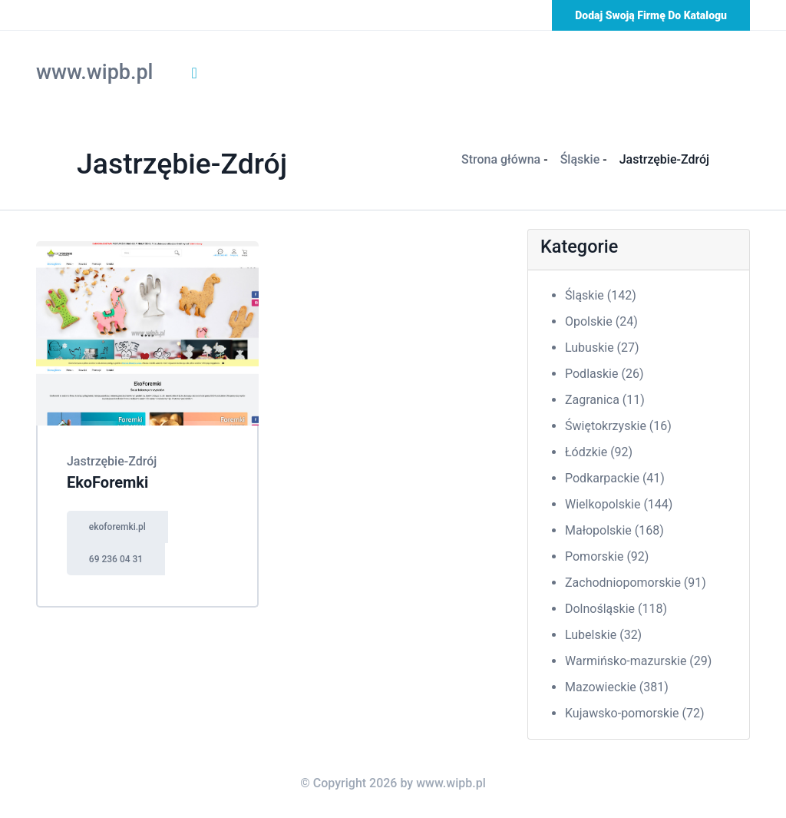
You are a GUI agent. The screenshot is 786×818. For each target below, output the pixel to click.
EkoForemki (108, 482)
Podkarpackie (615, 478)
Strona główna (500, 159)
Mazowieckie (617, 687)
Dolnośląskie (616, 608)
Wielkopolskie (618, 504)
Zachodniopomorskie (635, 582)
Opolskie (601, 321)
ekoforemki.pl (117, 527)
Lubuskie (602, 347)
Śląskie (580, 159)
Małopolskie (614, 530)
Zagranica (605, 399)
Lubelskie (603, 635)
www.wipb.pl (94, 72)
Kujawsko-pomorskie (635, 713)
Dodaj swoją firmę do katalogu (651, 15)
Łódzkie (598, 452)
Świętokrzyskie (618, 426)
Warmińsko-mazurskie (638, 661)
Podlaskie (604, 373)
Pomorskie (607, 556)
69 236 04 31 (116, 559)
